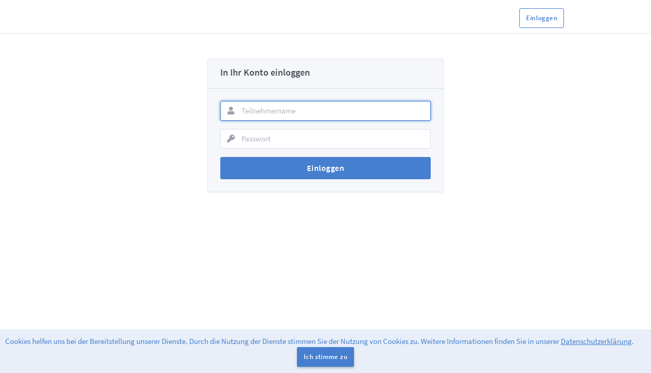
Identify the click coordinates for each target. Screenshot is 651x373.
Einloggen (541, 17)
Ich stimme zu (325, 356)
